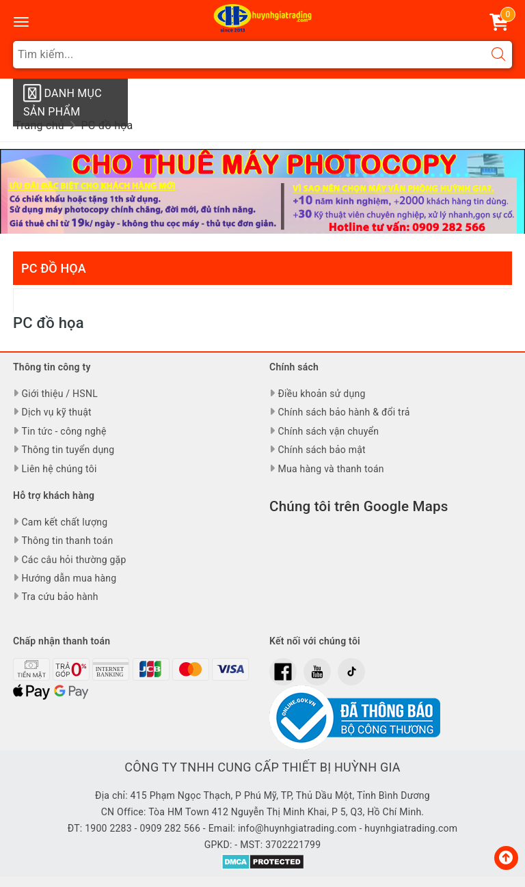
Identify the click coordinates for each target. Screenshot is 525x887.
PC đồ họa (53, 268)
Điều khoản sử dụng (321, 393)
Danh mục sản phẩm (62, 100)
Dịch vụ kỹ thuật (56, 412)
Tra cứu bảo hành (59, 596)
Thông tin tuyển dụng (67, 449)
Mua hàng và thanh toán (330, 468)
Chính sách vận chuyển (328, 431)
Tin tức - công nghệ (63, 431)
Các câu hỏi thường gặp (73, 559)
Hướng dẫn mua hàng (68, 578)
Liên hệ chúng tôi (58, 468)
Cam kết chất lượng (64, 522)
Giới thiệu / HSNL (59, 393)
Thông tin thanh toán (67, 540)
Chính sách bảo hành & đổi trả (343, 412)
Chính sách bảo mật (321, 449)
